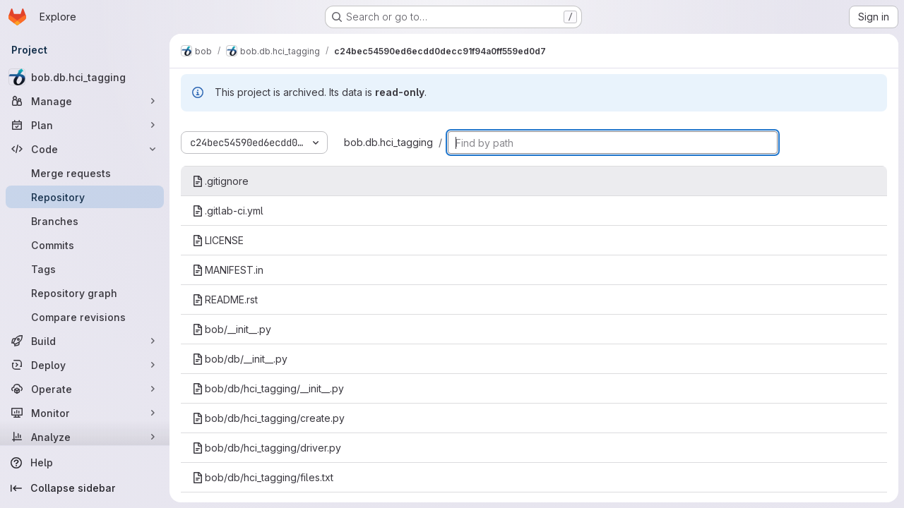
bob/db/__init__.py (239, 359)
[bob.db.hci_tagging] (85, 77)
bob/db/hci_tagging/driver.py (266, 448)
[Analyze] (85, 436)
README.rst (225, 300)
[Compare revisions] (85, 317)
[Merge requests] (85, 173)
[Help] (85, 463)
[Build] (85, 340)
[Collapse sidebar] (85, 488)
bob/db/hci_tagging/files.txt (262, 477)
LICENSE (218, 240)
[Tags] (85, 269)
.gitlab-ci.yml (227, 211)
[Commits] (85, 245)
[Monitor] (85, 412)
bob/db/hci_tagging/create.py (268, 418)
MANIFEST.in (227, 270)
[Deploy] (85, 364)
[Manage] (85, 101)
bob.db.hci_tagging (388, 142)
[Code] (85, 149)
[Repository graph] (85, 293)
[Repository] (85, 197)
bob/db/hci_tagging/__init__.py (268, 388)
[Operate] (85, 388)
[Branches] (85, 221)
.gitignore (220, 181)
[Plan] (85, 125)
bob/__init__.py (231, 329)
